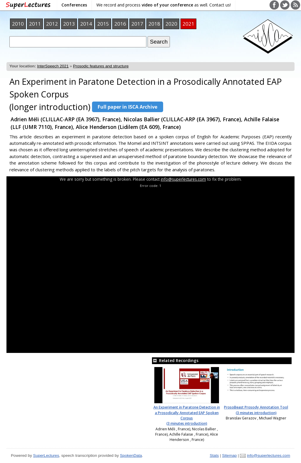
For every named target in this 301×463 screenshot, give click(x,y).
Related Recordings (175, 360)
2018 (154, 23)
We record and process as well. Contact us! (163, 5)
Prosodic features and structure (101, 66)
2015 (103, 23)
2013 (69, 23)
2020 (171, 23)
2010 (18, 23)
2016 (120, 23)
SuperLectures (46, 455)
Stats (214, 455)
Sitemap (229, 455)
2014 (86, 23)
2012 (52, 23)
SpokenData (131, 455)
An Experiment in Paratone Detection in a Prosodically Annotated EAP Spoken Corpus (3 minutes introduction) (186, 415)
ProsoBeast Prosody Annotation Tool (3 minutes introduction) (256, 410)
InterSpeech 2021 (52, 66)
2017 (137, 23)
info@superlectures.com (183, 179)
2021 (188, 23)
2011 (35, 23)
